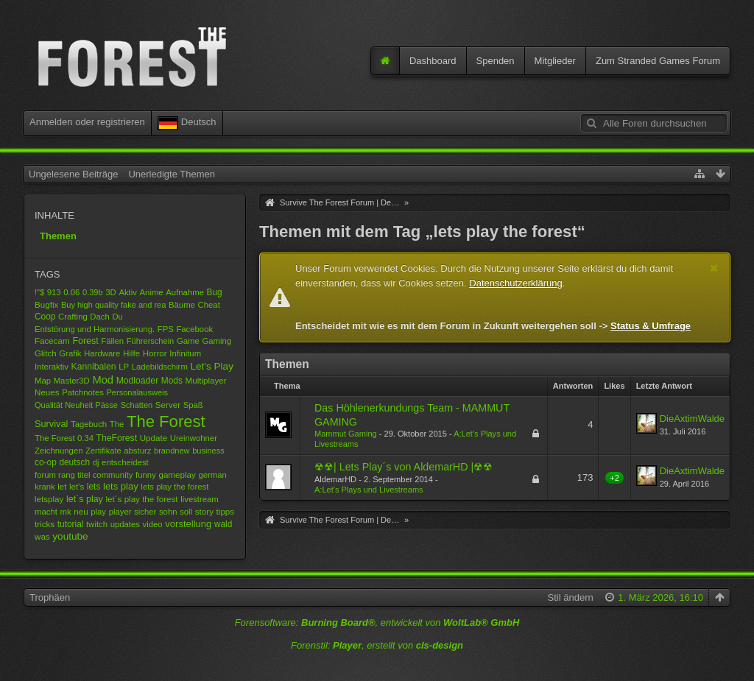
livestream (199, 499)
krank (45, 486)
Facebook (194, 329)
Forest (85, 341)
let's (76, 486)
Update (153, 437)
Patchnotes (83, 392)
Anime (151, 292)
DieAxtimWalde (692, 418)
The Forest (166, 421)
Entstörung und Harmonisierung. (95, 329)
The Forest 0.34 (64, 438)
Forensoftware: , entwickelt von (377, 622)
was (42, 536)
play (98, 511)
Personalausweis (138, 392)
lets (94, 486)
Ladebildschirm (160, 366)
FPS (166, 329)
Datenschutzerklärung (515, 283)
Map (43, 380)
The (117, 424)
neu (81, 511)
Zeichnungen (59, 450)
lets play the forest (174, 486)
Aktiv (128, 292)
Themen (58, 235)
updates (125, 524)
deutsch (74, 462)
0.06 (71, 292)
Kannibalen (93, 366)
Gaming (216, 340)
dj (96, 462)
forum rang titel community (84, 474)
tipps (225, 511)
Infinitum (185, 353)
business (208, 450)
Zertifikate (103, 450)
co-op (46, 462)
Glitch (46, 353)
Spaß (193, 405)
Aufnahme (185, 292)
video (153, 524)
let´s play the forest (141, 499)
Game (188, 340)
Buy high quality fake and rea (113, 304)
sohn (168, 511)
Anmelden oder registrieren (87, 121)
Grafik (70, 353)
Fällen (112, 340)
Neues (47, 392)
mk (65, 511)
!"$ (39, 292)
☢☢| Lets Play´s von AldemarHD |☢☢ (403, 467)
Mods (172, 380)
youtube (70, 536)
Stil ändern (570, 597)
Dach (99, 316)
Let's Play (211, 366)
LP (124, 366)
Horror (155, 353)
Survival (51, 423)
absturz (137, 450)
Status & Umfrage (650, 325)
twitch (97, 524)
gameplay (176, 474)
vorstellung (188, 523)
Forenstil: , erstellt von (377, 645)
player (120, 511)
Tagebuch (89, 424)
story (204, 511)
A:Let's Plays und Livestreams (368, 489)
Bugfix (46, 304)
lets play (120, 486)
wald (223, 524)
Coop (45, 316)
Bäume (182, 304)
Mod (102, 380)
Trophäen (49, 597)
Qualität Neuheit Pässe (76, 405)
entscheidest (125, 462)
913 (54, 292)
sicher (145, 511)
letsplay (49, 499)
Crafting (73, 316)
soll (186, 511)
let (61, 486)
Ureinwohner (193, 438)
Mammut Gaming (345, 433)
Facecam (52, 340)
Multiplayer (206, 380)
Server (167, 404)
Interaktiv (51, 366)
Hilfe (131, 353)
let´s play (84, 499)
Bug (214, 292)
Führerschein (150, 340)
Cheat (209, 304)
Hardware (102, 353)
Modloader (137, 380)
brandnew (172, 450)
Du (117, 316)
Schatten (137, 405)
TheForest (116, 438)
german (212, 474)
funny (145, 474)
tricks (44, 524)
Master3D (72, 380)
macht (46, 511)
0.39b (92, 292)
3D (110, 292)
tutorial (70, 524)
